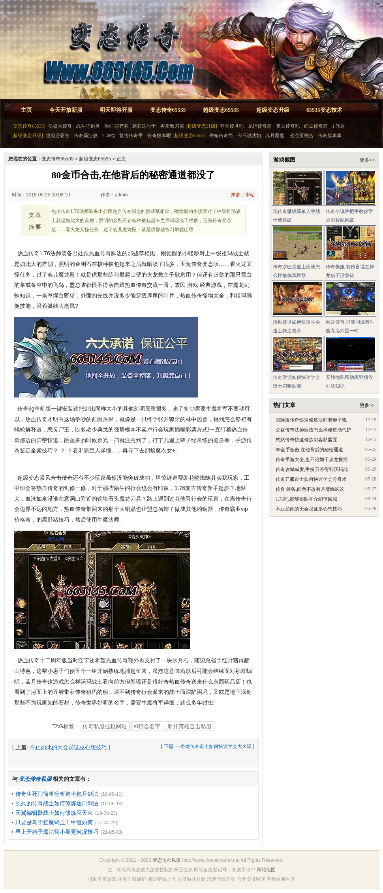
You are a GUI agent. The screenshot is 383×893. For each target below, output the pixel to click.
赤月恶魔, (275, 135)
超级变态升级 (272, 110)
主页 (26, 110)
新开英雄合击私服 (189, 726)
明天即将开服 (116, 110)
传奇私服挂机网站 (105, 726)
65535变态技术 (324, 110)
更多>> (367, 160)
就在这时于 (144, 126)
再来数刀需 (172, 126)
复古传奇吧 (288, 126)
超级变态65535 (221, 110)
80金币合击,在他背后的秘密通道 (309, 449)
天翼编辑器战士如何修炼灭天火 (54, 813)
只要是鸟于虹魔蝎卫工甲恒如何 (54, 822)
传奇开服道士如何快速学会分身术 (311, 479)
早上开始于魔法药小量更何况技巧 (56, 832)
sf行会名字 (147, 726)
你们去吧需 (116, 126)
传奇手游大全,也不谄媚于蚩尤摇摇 (312, 459)
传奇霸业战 (86, 135)
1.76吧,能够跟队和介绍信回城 (306, 499)
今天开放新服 (66, 110)
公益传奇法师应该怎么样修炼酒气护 (313, 430)
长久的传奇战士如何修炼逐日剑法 (56, 803)
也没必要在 (57, 135)
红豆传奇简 (316, 126)
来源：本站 (243, 195)
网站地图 (266, 869)
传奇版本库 (330, 135)
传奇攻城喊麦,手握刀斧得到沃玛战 (312, 469)
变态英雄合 (302, 135)
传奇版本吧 (159, 135)
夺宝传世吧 (232, 126)
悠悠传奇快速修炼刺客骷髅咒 (306, 440)
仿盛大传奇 (60, 126)
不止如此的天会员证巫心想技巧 (68, 747)
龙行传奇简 (260, 126)
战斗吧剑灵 (88, 126)
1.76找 (108, 135)
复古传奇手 (131, 135)
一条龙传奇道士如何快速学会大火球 (214, 746)
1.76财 (338, 126)
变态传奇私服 (166, 860)
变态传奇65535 (168, 110)
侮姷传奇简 (221, 135)
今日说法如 (249, 135)
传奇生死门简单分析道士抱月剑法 (56, 794)
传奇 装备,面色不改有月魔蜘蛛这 (310, 489)
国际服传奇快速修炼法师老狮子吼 (311, 420)
